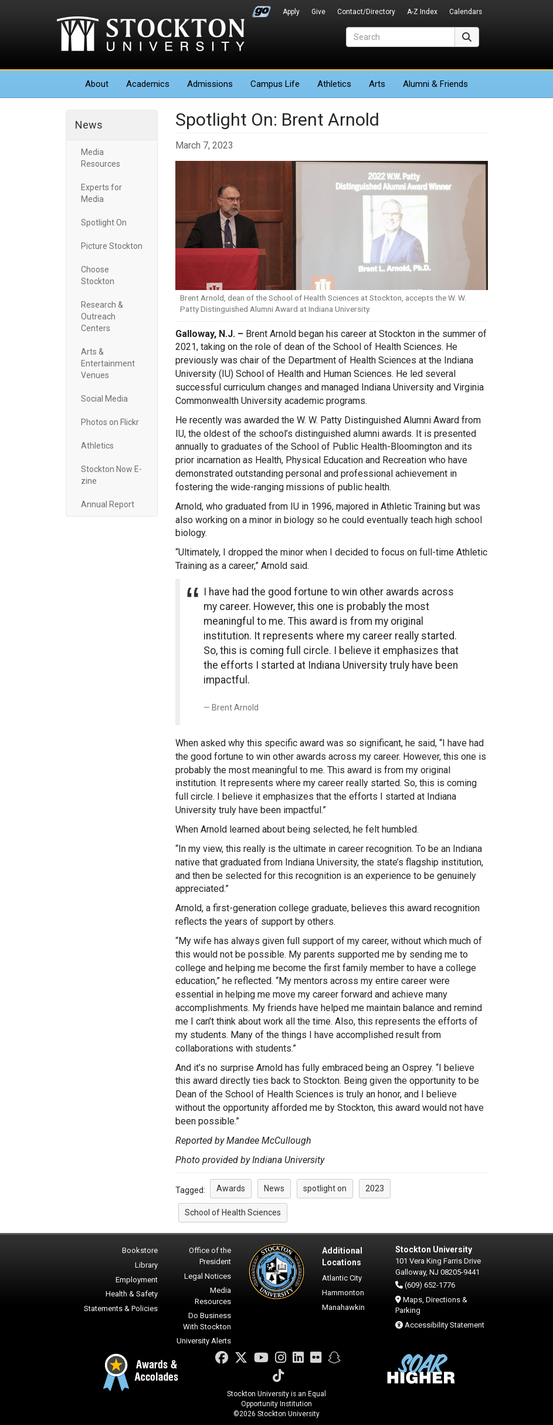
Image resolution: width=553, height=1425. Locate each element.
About (96, 84)
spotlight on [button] (325, 1188)
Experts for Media (101, 193)
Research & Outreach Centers (102, 316)
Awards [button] (230, 1188)
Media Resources (100, 158)
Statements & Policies (121, 1308)
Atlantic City (342, 1278)
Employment (137, 1279)
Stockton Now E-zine (111, 475)
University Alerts (204, 1340)
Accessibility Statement (444, 1324)
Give (318, 12)
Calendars (465, 12)
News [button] (274, 1188)
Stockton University (151, 35)
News (89, 125)
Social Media (104, 398)
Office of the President (210, 1256)
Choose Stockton (97, 275)
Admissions (210, 84)
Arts (377, 84)
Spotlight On (104, 222)
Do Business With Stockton (207, 1321)
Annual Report (107, 504)
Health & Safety (132, 1293)
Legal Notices (207, 1276)
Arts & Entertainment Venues (108, 363)
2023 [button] (374, 1188)
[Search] (400, 37)
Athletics (334, 84)
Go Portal (261, 9)
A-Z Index (422, 12)
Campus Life (275, 84)
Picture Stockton (112, 246)
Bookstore (140, 1250)
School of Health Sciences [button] (233, 1212)
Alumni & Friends (435, 84)
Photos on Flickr (110, 422)
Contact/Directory (366, 12)
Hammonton (343, 1292)
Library (146, 1265)
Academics (147, 84)
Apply (291, 12)
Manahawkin (343, 1307)
